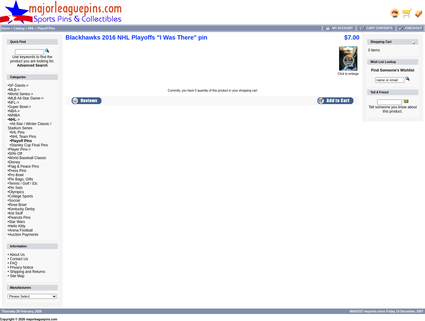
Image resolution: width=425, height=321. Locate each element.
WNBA (14, 115)
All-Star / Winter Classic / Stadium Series (29, 126)
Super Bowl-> (20, 107)
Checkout (410, 28)
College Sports (21, 196)
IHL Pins (18, 132)
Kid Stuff (16, 213)
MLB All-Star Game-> (26, 98)
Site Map (17, 276)
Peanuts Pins (19, 217)
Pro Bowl (16, 175)
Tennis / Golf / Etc (23, 183)
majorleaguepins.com (41, 319)
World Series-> (21, 94)
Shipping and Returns (27, 272)
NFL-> (14, 102)
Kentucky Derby (22, 209)
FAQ (13, 263)
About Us (17, 255)
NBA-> (14, 111)
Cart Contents (376, 28)
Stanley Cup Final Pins (29, 145)
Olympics (16, 192)
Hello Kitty (17, 226)
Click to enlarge (348, 72)
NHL (31, 28)
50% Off (15, 154)
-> (14, 119)
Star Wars (17, 222)
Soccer (14, 200)
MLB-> (14, 90)
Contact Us (19, 259)
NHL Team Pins (23, 136)
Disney (14, 162)
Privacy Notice (22, 267)
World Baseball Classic (27, 158)
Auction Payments (23, 234)
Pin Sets (16, 188)
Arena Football (21, 230)
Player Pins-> (20, 149)
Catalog (19, 28)
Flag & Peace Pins (24, 166)
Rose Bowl (17, 205)
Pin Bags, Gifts (21, 179)
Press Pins (17, 171)
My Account (339, 28)
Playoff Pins (46, 28)
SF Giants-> (18, 85)
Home (6, 28)
